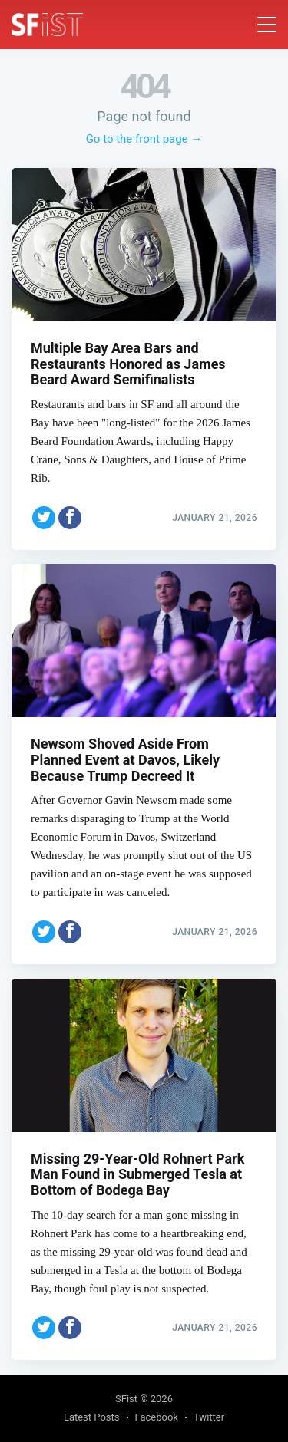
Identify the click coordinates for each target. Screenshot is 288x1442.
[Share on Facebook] (70, 518)
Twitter (209, 1417)
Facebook (156, 1417)
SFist (126, 1398)
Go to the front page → (144, 139)
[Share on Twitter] (44, 518)
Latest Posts (92, 1417)
